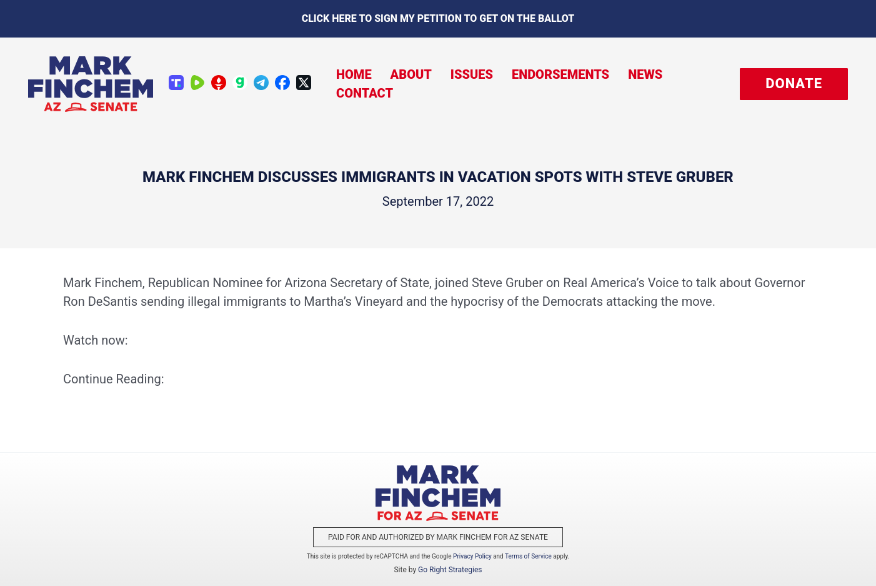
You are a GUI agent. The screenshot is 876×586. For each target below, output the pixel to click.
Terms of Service (528, 556)
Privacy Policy (472, 556)
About (411, 74)
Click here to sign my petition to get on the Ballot (438, 18)
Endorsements (560, 74)
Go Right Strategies (450, 569)
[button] (794, 84)
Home (354, 74)
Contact (364, 93)
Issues (471, 74)
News (645, 74)
